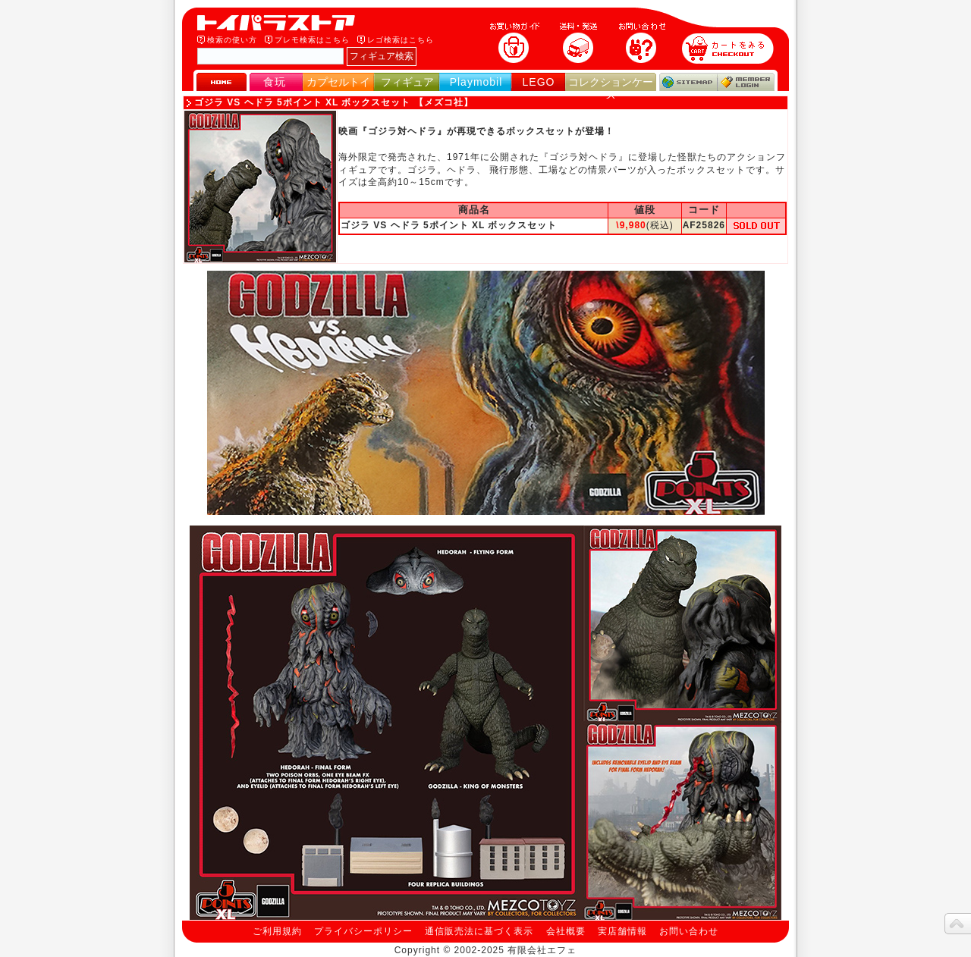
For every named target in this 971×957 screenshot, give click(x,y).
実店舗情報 (622, 931)
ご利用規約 (277, 931)
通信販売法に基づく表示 (479, 931)
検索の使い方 (232, 40)
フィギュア (407, 82)
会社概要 (566, 931)
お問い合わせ (688, 931)
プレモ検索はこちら (312, 40)
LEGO (539, 82)
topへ (957, 923)
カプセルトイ (338, 82)
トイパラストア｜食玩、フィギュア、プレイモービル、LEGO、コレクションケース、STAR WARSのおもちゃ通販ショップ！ (280, 22)
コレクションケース (610, 88)
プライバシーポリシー (363, 931)
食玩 (274, 82)
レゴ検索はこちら (400, 40)
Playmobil (476, 82)
